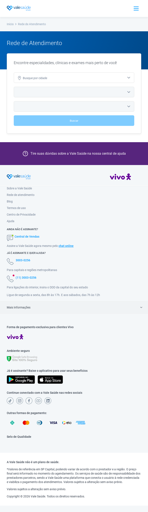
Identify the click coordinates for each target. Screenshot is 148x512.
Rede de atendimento (20, 195)
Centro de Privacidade (21, 214)
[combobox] (74, 77)
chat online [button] (66, 246)
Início (12, 24)
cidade (32, 78)
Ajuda (10, 221)
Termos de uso (16, 208)
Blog (10, 201)
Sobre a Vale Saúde (19, 188)
